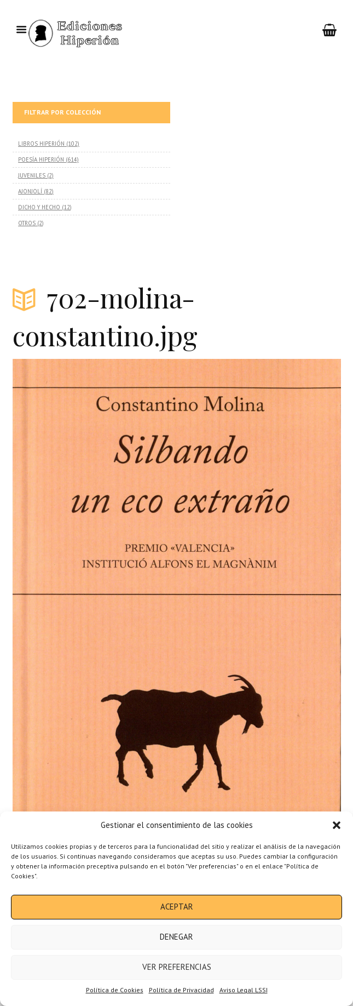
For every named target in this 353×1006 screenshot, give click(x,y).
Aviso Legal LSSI (243, 990)
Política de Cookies (114, 990)
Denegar (176, 936)
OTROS (27, 223)
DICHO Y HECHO (39, 207)
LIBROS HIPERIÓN (41, 143)
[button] (336, 825)
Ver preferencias (176, 967)
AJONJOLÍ (30, 191)
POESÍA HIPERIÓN (41, 159)
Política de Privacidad (181, 990)
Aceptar (176, 906)
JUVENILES (31, 175)
